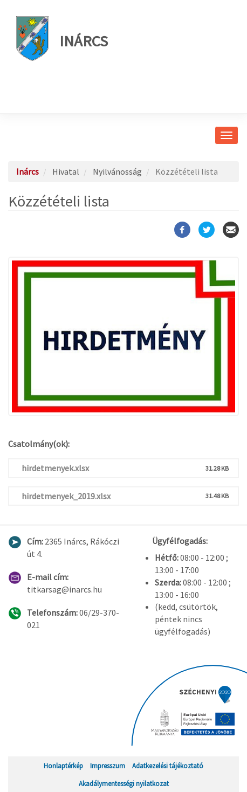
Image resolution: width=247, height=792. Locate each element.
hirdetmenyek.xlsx (55, 468)
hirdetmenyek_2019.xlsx (66, 496)
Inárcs (62, 38)
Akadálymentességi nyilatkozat (124, 783)
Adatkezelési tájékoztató (167, 765)
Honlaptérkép (63, 765)
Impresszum (107, 765)
